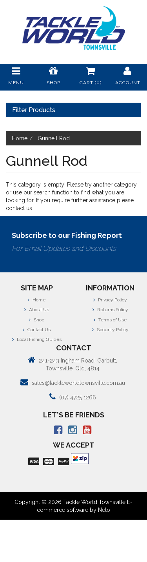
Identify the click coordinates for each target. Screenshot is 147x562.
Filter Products (33, 110)
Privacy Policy (110, 300)
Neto (104, 510)
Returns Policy (110, 309)
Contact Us (37, 329)
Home (36, 300)
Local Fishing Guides (37, 339)
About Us (36, 309)
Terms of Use (110, 320)
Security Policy (110, 329)
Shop (36, 320)
